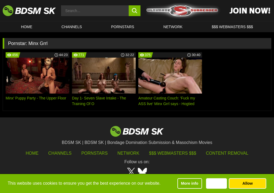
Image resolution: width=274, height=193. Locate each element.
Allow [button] (247, 183)
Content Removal (227, 153)
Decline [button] (216, 183)
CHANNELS (72, 27)
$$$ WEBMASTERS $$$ (232, 27)
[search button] (135, 10)
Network (173, 27)
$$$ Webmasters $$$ (172, 153)
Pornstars (94, 153)
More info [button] (189, 183)
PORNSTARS (122, 27)
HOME (26, 27)
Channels (59, 153)
